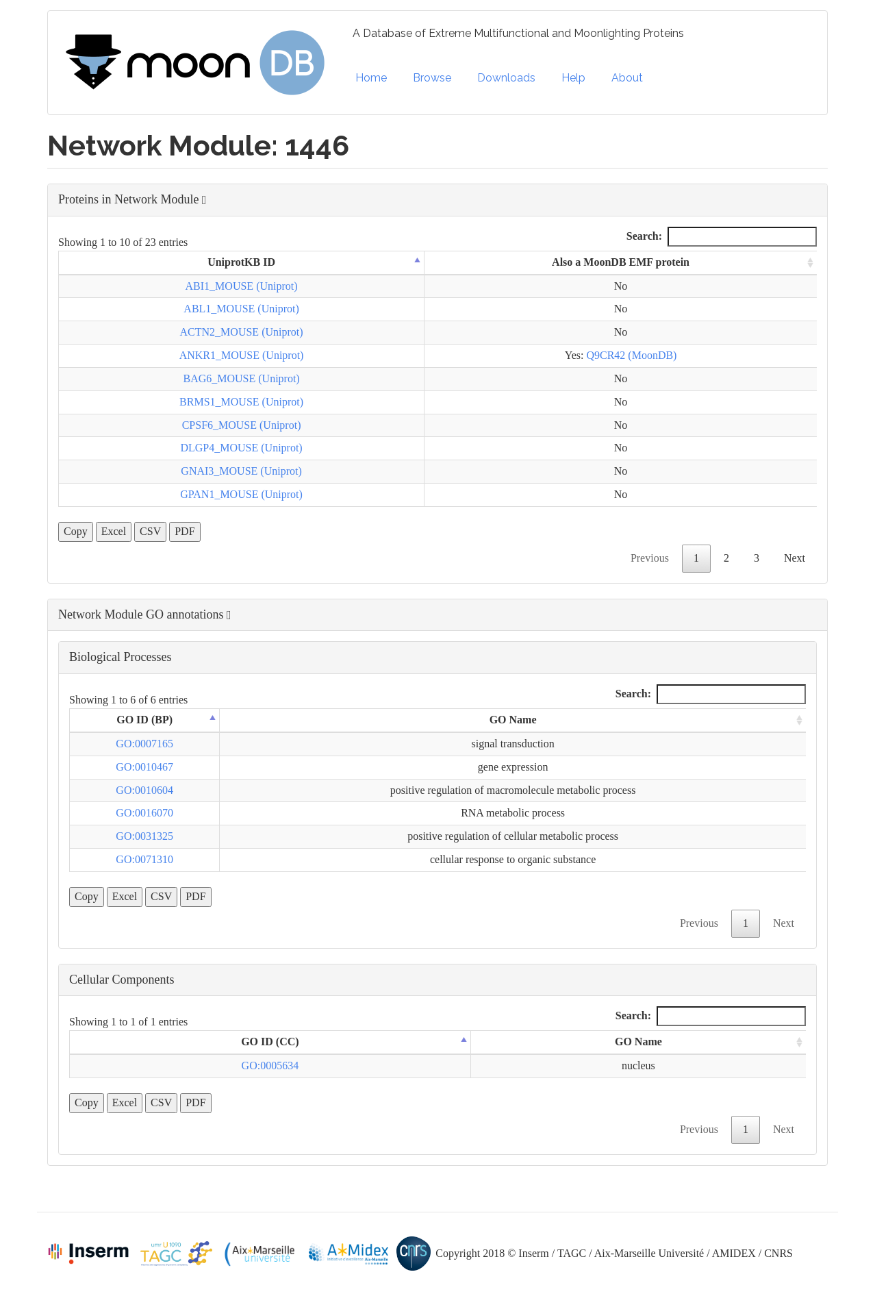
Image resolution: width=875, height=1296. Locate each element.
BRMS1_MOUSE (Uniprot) (241, 402)
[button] (437, 200)
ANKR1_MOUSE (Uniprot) (241, 355)
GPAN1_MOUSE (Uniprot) (241, 494)
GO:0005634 (270, 1065)
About (627, 77)
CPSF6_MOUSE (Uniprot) (241, 425)
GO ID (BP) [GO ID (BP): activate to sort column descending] (144, 719)
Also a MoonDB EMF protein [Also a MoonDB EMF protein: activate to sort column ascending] (620, 262)
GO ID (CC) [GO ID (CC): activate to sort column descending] (270, 1041)
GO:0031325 (144, 836)
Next (794, 558)
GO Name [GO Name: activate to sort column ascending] (513, 719)
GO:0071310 (144, 859)
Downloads (506, 77)
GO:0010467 (144, 767)
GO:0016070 (144, 813)
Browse (432, 77)
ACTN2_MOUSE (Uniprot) (241, 332)
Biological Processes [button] (120, 657)
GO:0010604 (144, 790)
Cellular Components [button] (121, 979)
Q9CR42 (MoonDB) (631, 355)
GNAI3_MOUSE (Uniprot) (241, 471)
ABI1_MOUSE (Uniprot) (242, 286)
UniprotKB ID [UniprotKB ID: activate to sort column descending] (241, 262)
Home (371, 77)
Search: (721, 237)
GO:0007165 (144, 743)
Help (573, 77)
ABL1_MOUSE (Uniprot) (241, 308)
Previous (650, 558)
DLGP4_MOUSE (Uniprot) (241, 447)
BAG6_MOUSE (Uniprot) (241, 378)
